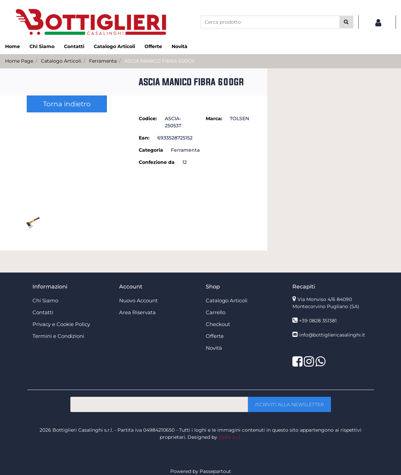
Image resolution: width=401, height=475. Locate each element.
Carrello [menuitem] (215, 312)
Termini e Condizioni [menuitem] (58, 336)
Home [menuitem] (12, 46)
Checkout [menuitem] (218, 324)
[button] (346, 22)
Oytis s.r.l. (230, 437)
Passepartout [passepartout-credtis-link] (215, 471)
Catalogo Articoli (61, 61)
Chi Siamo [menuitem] (41, 46)
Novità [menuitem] (179, 46)
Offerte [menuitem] (153, 46)
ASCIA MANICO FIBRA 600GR (160, 61)
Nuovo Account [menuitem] (138, 300)
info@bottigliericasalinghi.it (332, 335)
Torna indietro (67, 104)
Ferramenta (103, 61)
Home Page (19, 61)
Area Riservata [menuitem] (137, 312)
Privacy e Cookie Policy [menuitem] (61, 324)
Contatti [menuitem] (74, 46)
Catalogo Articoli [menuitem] (114, 46)
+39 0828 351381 (318, 321)
